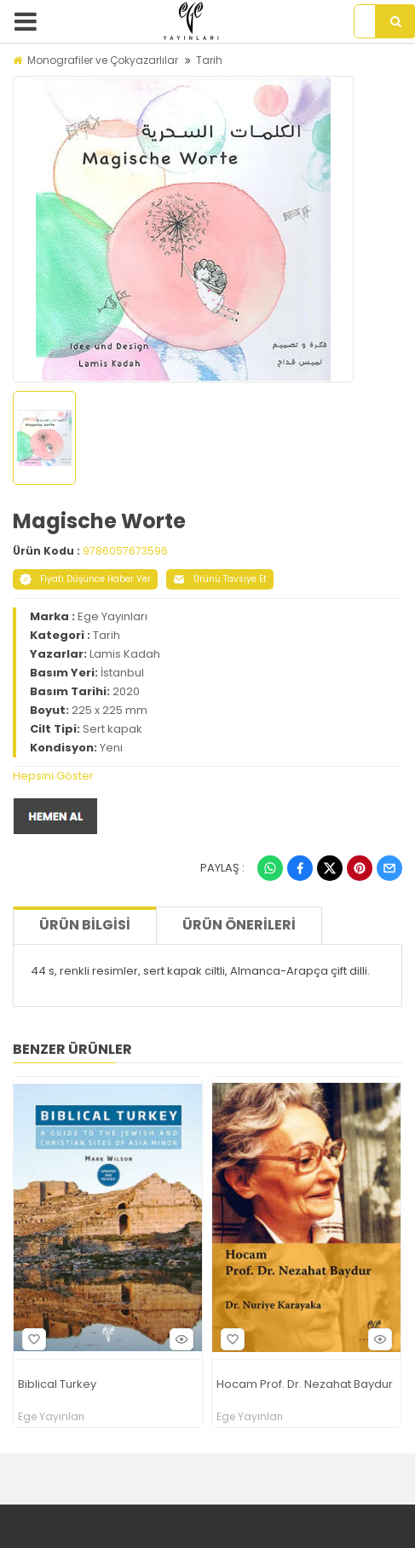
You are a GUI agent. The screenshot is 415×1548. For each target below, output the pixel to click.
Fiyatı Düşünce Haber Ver (85, 579)
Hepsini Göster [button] (53, 776)
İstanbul (122, 673)
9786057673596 (125, 551)
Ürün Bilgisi (84, 925)
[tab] (207, 776)
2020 (126, 691)
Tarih (209, 60)
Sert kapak (112, 729)
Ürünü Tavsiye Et (220, 579)
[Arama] (395, 21)
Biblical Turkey (57, 1385)
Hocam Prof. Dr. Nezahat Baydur (304, 1385)
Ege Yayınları (112, 616)
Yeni (111, 747)
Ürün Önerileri (239, 925)
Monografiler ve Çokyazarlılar (102, 60)
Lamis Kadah (124, 654)
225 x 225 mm (109, 710)
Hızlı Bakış (179, 1339)
